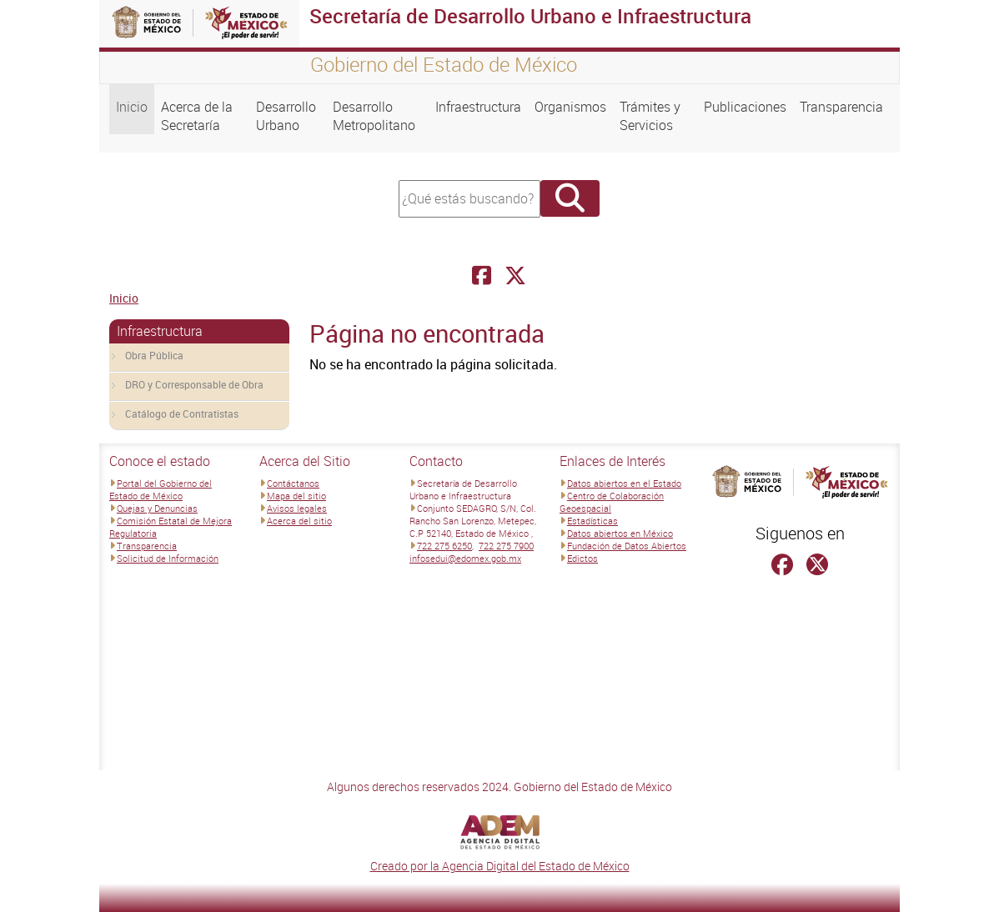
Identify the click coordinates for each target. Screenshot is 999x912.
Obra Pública (154, 355)
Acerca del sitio (299, 520)
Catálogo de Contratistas (181, 413)
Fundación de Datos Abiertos (626, 545)
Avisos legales (297, 508)
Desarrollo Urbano (286, 116)
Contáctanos (293, 483)
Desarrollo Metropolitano (374, 116)
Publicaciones (745, 107)
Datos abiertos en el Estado (624, 483)
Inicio (132, 107)
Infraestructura (478, 107)
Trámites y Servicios (650, 116)
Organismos (570, 107)
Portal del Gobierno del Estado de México (160, 489)
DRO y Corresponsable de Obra (194, 384)
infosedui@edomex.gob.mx (465, 558)
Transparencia (841, 107)
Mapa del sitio (296, 495)
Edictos (582, 558)
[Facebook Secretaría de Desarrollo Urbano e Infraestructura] (481, 275)
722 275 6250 (444, 545)
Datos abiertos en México (620, 533)
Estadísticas (592, 520)
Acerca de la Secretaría (197, 116)
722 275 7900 (506, 545)
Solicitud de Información (167, 558)
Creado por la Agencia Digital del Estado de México (500, 866)
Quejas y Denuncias (157, 508)
